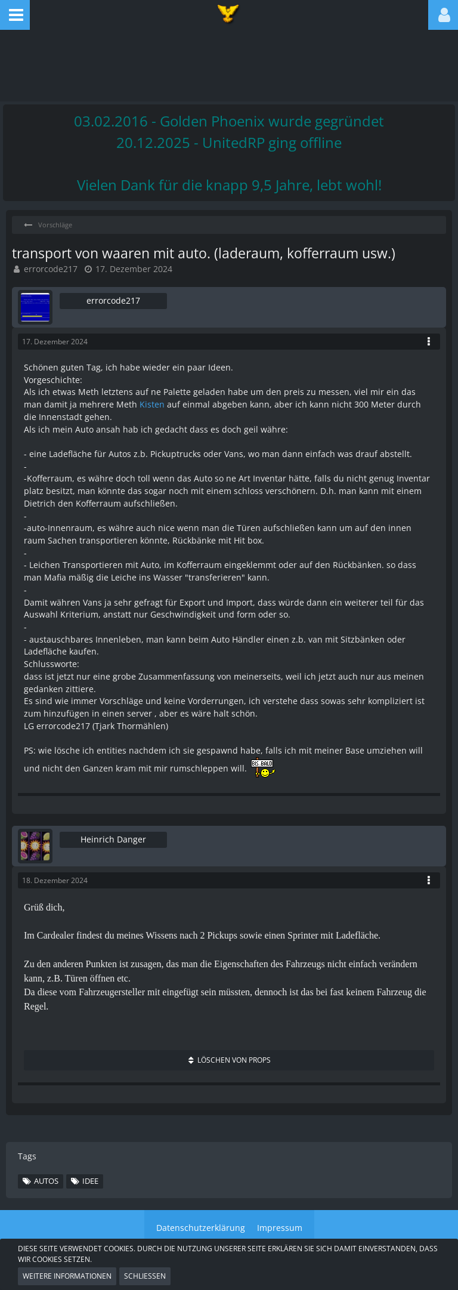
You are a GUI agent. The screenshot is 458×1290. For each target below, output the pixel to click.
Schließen (145, 1276)
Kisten (152, 404)
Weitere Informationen (67, 1276)
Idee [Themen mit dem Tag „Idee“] (90, 1180)
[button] (15, 15)
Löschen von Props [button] (234, 1060)
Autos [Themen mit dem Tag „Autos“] (46, 1180)
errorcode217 (51, 268)
